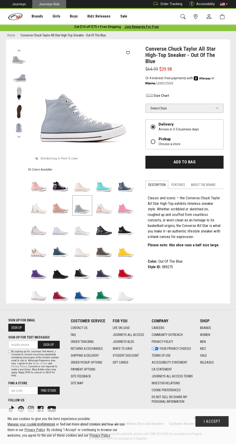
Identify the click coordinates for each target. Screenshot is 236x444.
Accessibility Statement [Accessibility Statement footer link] (169, 362)
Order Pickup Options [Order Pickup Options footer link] (86, 362)
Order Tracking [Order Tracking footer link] (82, 342)
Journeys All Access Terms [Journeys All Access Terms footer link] (172, 376)
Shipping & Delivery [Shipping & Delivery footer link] (85, 355)
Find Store (48, 390)
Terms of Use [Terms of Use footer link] (161, 355)
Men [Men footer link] (203, 342)
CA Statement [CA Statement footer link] (162, 369)
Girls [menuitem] (50, 16)
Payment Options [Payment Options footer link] (83, 369)
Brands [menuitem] (33, 16)
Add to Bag (184, 163)
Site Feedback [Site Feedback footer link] (81, 376)
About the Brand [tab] (203, 186)
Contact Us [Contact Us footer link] (79, 328)
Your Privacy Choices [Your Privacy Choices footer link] (171, 348)
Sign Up (16, 327)
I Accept (212, 421)
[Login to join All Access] (97, 27)
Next (19, 136)
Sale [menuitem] (110, 16)
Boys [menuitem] (65, 16)
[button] (224, 4)
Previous (19, 50)
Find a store (17, 383)
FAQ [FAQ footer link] (73, 335)
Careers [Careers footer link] (158, 328)
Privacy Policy (19, 366)
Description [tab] (157, 186)
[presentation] (33, 16)
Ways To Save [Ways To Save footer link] (123, 348)
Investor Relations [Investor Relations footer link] (166, 383)
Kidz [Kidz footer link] (203, 348)
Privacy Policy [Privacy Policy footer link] (162, 342)
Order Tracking (166, 4)
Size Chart (157, 96)
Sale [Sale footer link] (203, 355)
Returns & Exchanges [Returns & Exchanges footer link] (87, 348)
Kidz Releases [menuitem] (88, 16)
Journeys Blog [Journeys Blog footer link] (123, 342)
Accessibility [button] (201, 4)
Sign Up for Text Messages (29, 337)
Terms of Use (40, 363)
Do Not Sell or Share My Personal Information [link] (169, 399)
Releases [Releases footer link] (207, 362)
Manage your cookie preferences (31, 424)
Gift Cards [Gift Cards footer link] (120, 362)
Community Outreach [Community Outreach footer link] (167, 335)
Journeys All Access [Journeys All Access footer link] (128, 335)
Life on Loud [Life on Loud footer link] (121, 328)
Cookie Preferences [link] (166, 390)
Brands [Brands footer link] (205, 328)
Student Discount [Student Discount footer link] (126, 355)
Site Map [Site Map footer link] (77, 383)
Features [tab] (178, 186)
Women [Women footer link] (205, 335)
